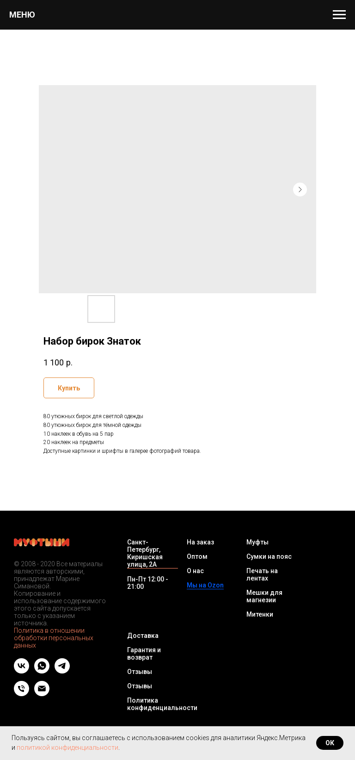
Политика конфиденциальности (162, 704)
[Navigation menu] (339, 14)
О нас (195, 571)
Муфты (257, 542)
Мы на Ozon (205, 585)
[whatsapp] (41, 671)
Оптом (197, 556)
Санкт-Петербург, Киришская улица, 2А (145, 553)
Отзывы (139, 671)
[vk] (21, 671)
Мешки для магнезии (264, 596)
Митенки (259, 614)
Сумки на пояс (269, 556)
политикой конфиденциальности (67, 747)
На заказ (200, 542)
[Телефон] (21, 694)
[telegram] (62, 671)
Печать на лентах (262, 574)
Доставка (143, 635)
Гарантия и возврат (144, 653)
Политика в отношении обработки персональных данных (53, 638)
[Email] (41, 694)
